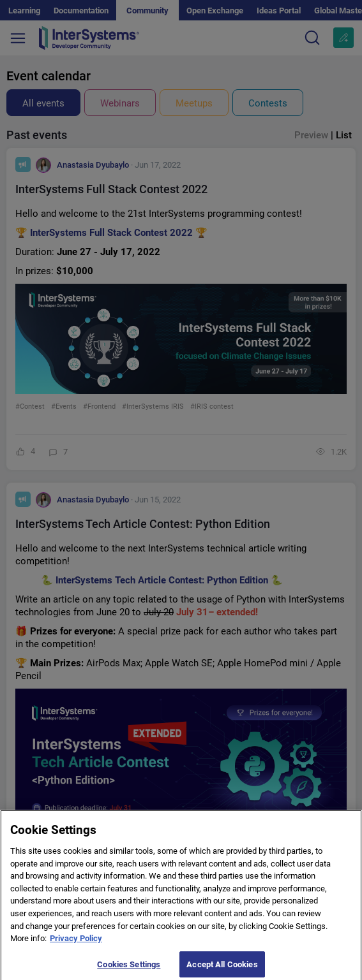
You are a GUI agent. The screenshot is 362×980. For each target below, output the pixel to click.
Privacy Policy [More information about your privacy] (76, 943)
